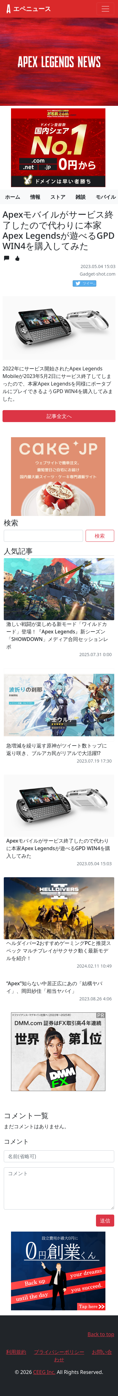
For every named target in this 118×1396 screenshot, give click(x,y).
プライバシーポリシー (59, 1351)
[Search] (43, 536)
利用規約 (16, 1351)
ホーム (12, 196)
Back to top (100, 1334)
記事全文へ (59, 416)
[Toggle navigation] (105, 9)
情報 (35, 196)
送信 (105, 1220)
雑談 (81, 196)
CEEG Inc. (44, 1372)
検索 (100, 535)
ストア (57, 196)
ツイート (86, 283)
